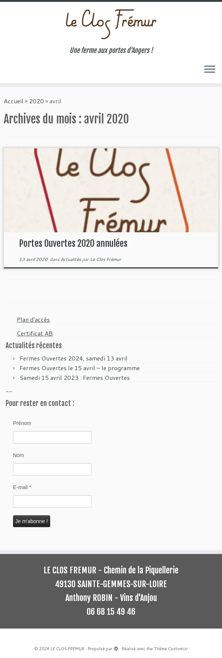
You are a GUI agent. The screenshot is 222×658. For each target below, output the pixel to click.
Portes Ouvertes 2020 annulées (73, 243)
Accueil (13, 101)
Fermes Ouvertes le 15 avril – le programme (80, 367)
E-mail (22, 487)
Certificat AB (35, 333)
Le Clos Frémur (105, 259)
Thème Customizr (171, 649)
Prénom (22, 423)
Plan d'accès (33, 319)
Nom (18, 455)
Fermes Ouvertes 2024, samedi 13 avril (74, 358)
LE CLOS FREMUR (67, 649)
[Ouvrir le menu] (209, 69)
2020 (36, 101)
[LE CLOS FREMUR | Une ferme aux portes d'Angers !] (111, 24)
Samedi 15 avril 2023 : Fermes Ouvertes (75, 377)
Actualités (71, 259)
